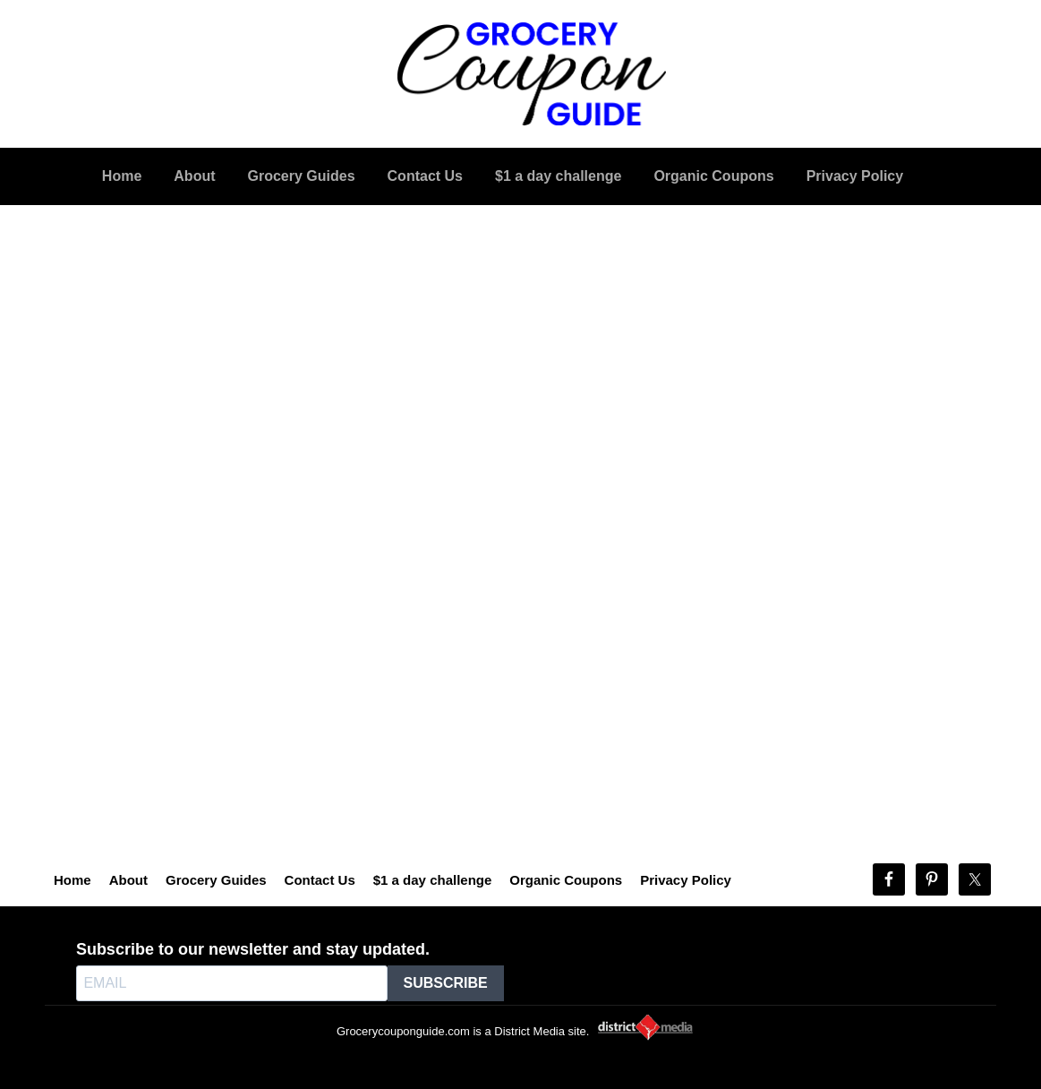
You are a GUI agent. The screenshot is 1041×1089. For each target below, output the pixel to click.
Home (72, 879)
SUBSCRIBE (446, 982)
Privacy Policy (685, 879)
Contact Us (320, 879)
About (128, 879)
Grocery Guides (216, 879)
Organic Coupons (565, 879)
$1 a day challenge (432, 879)
